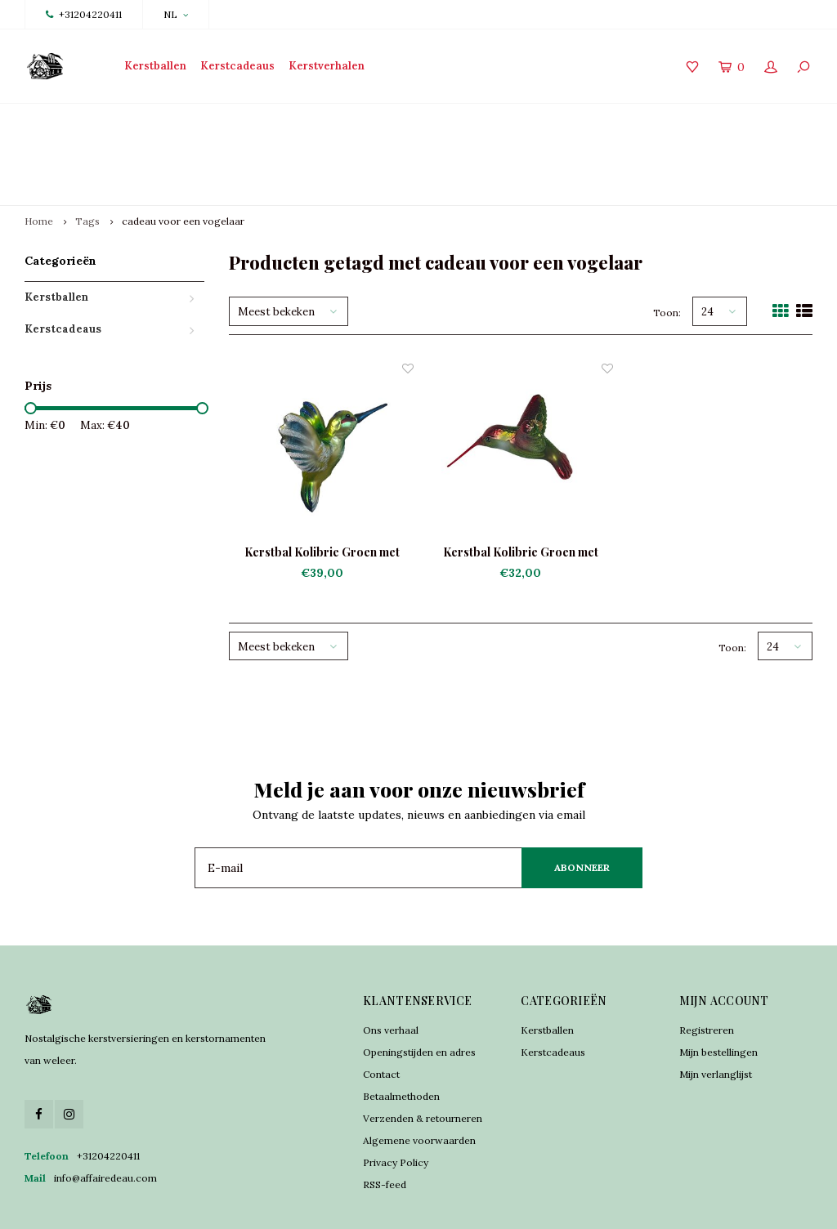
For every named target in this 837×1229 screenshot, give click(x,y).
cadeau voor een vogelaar (183, 163)
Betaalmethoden (401, 1037)
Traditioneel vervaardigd (285, 125)
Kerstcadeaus (237, 66)
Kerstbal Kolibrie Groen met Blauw (322, 494)
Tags (87, 163)
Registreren (706, 971)
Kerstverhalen (327, 66)
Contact (381, 1015)
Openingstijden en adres (419, 993)
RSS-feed (384, 1126)
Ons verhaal (390, 971)
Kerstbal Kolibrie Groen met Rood (520, 494)
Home (39, 163)
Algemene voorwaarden (419, 1081)
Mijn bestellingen (718, 993)
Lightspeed (327, 1205)
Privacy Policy (395, 1103)
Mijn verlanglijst (715, 1015)
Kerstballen (155, 66)
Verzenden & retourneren (422, 1059)
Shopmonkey (431, 1205)
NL (175, 14)
